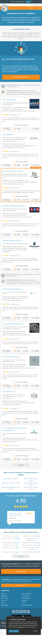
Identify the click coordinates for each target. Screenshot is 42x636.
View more (21, 465)
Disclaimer (24, 600)
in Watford (10, 478)
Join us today (21, 571)
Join (28, 1)
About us (3, 593)
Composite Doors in (11, 536)
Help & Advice (4, 598)
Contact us (4, 600)
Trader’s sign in (37, 4)
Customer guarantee (27, 605)
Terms (23, 602)
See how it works (21, 585)
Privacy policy (25, 596)
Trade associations (26, 593)
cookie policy (20, 627)
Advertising (4, 596)
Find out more (36, 94)
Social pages (4, 605)
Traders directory (26, 598)
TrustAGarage (4, 626)
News (2, 602)
